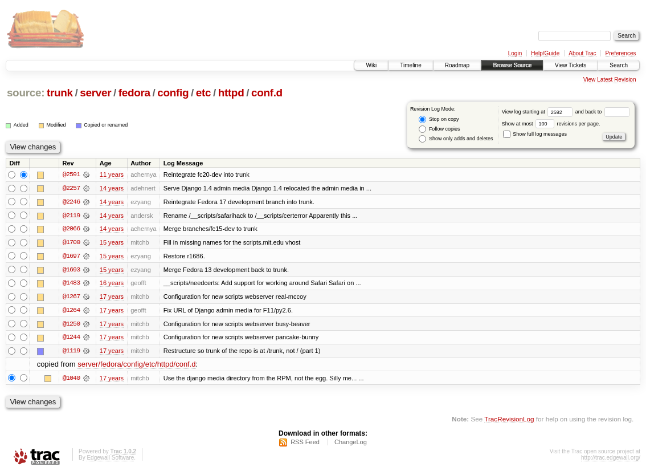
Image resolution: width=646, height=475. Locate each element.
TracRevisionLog (509, 421)
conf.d (267, 93)
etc (203, 93)
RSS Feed (305, 444)
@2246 (71, 201)
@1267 (71, 297)
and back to (602, 112)
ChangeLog (350, 444)
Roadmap (457, 65)
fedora (134, 93)
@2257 (71, 188)
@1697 (71, 256)
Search (619, 65)
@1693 (71, 270)
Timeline (410, 65)
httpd (231, 93)
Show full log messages (535, 134)
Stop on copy (439, 119)
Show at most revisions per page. (551, 124)
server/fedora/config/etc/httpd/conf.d (136, 366)
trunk (60, 93)
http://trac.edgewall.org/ (610, 460)
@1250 (71, 325)
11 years (112, 174)
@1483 (71, 284)
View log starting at (538, 112)
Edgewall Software (110, 460)
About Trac (582, 53)
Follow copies (439, 129)
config (173, 93)
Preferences (621, 53)
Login (515, 53)
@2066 (71, 229)
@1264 (71, 311)
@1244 (71, 338)
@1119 (71, 352)
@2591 (71, 174)
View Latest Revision (609, 79)
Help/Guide (545, 53)
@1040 (71, 379)
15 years (112, 242)
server (95, 93)
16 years (112, 284)
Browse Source (512, 65)
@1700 (71, 242)
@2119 (71, 215)
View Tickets (570, 65)
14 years (112, 188)
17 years (112, 297)
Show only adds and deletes (456, 139)
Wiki (371, 65)
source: (25, 93)
